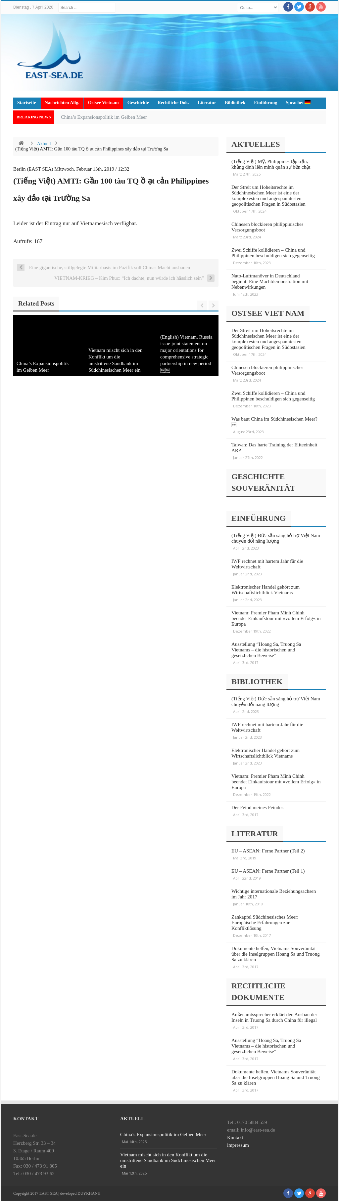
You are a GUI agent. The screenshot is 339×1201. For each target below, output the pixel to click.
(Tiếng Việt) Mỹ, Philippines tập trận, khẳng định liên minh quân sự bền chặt (270, 164)
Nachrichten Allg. (62, 102)
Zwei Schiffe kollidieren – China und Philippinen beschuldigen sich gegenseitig (273, 252)
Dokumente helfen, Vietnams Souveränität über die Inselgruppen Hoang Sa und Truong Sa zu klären (275, 954)
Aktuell (44, 143)
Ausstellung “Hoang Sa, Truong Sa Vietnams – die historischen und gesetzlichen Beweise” (266, 650)
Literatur (207, 102)
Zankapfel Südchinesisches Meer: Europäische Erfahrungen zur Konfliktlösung (264, 922)
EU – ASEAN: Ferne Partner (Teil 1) (268, 871)
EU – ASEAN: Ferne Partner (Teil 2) (268, 850)
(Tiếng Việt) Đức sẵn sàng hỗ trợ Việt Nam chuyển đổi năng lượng (275, 538)
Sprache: (298, 102)
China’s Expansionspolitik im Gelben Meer (104, 117)
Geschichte (138, 102)
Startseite (26, 102)
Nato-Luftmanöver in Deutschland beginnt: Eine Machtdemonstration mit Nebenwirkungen (269, 281)
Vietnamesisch (96, 223)
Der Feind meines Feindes (257, 807)
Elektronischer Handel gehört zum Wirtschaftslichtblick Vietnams (265, 589)
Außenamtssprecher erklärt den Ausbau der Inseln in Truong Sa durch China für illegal (274, 1017)
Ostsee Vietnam (103, 102)
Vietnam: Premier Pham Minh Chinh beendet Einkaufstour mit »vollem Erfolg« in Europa (276, 618)
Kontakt (235, 1137)
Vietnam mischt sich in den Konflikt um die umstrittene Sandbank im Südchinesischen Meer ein (168, 1160)
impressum (238, 1145)
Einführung (265, 102)
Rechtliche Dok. (173, 102)
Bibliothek (235, 102)
